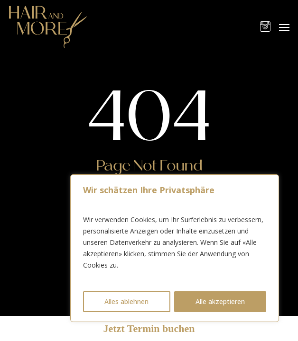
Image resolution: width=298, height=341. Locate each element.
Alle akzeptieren (220, 301)
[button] (284, 27)
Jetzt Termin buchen (149, 328)
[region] (174, 248)
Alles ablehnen (126, 301)
